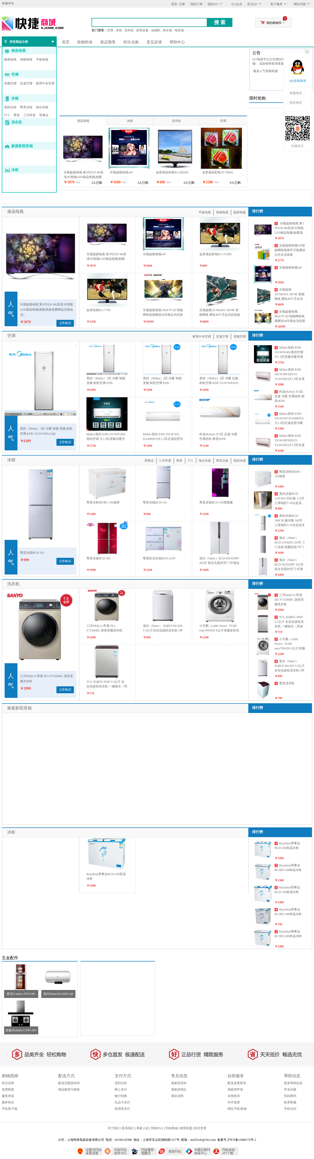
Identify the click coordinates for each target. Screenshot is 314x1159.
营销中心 (157, 1128)
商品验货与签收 (69, 1089)
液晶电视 (18, 51)
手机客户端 (9, 1109)
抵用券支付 (122, 1109)
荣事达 (43, 115)
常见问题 (290, 1089)
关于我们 (113, 1128)
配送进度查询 (237, 1083)
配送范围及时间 (69, 1083)
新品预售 (108, 42)
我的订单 (196, 4)
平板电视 (42, 59)
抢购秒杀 (85, 42)
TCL (7, 115)
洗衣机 (129, 30)
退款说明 (177, 1096)
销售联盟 (186, 1128)
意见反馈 (154, 42)
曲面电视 (10, 59)
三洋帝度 (29, 115)
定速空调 (26, 83)
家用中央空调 (45, 83)
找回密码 (290, 1096)
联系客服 (290, 1102)
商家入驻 (142, 1128)
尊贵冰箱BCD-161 (32, 552)
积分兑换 (131, 42)
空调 (110, 30)
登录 (174, 4)
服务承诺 (8, 1096)
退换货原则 (179, 1083)
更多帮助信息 (293, 1083)
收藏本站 (8, 3)
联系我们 (128, 1128)
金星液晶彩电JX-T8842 (217, 172)
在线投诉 (234, 1096)
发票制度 (8, 1089)
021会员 (236, 4)
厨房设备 (142, 30)
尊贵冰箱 (26, 107)
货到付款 (121, 1083)
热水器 (167, 30)
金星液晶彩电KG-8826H (172, 172)
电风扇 (179, 30)
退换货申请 (235, 1089)
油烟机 (155, 30)
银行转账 (121, 1096)
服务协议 (8, 1102)
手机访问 (290, 1109)
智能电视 (26, 59)
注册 (182, 4)
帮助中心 (177, 42)
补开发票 (234, 1102)
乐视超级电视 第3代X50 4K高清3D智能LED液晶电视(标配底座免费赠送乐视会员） (83, 177)
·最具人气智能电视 (265, 71)
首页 (66, 42)
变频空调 (10, 83)
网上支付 (121, 1089)
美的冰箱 (10, 107)
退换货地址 (179, 1089)
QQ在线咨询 (297, 81)
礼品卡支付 (122, 1102)
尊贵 (17, 115)
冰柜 (14, 170)
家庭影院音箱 (22, 146)
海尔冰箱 (42, 107)
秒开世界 (200, 1128)
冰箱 (119, 30)
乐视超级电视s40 (121, 172)
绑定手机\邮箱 (237, 1109)
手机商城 (171, 1128)
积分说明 (8, 1083)
